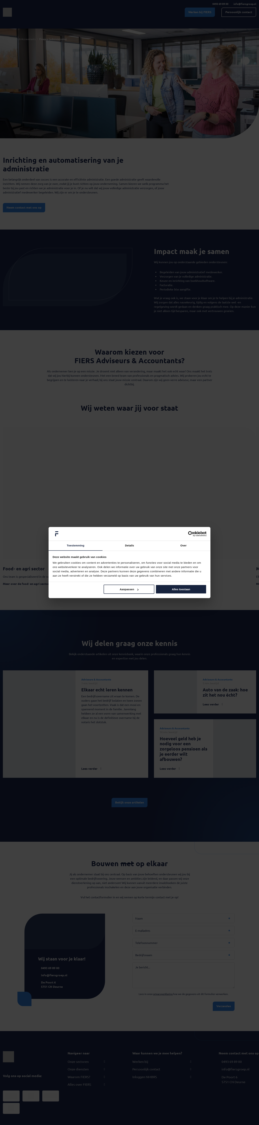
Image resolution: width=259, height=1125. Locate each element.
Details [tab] (129, 545)
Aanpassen (129, 589)
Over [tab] (183, 545)
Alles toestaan (181, 589)
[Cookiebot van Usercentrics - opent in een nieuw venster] (190, 533)
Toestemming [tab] (75, 545)
